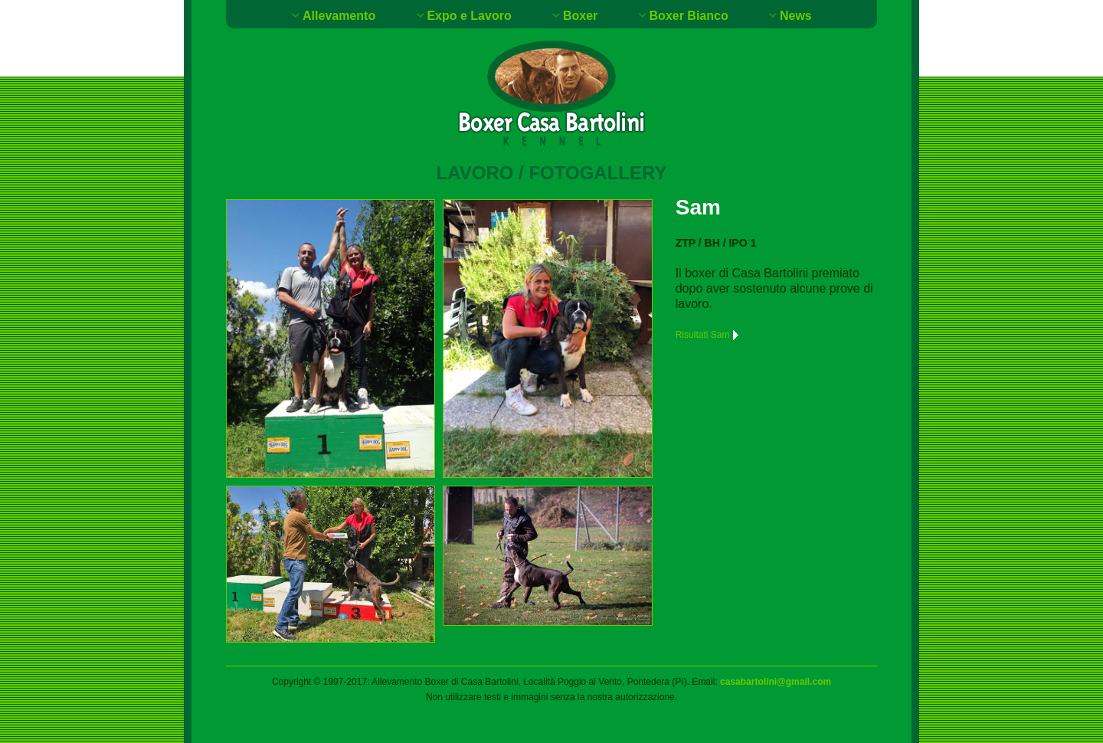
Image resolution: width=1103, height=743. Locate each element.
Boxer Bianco (689, 15)
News (796, 15)
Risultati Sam (708, 334)
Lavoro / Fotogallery (552, 172)
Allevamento (339, 15)
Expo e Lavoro (469, 15)
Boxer (580, 15)
